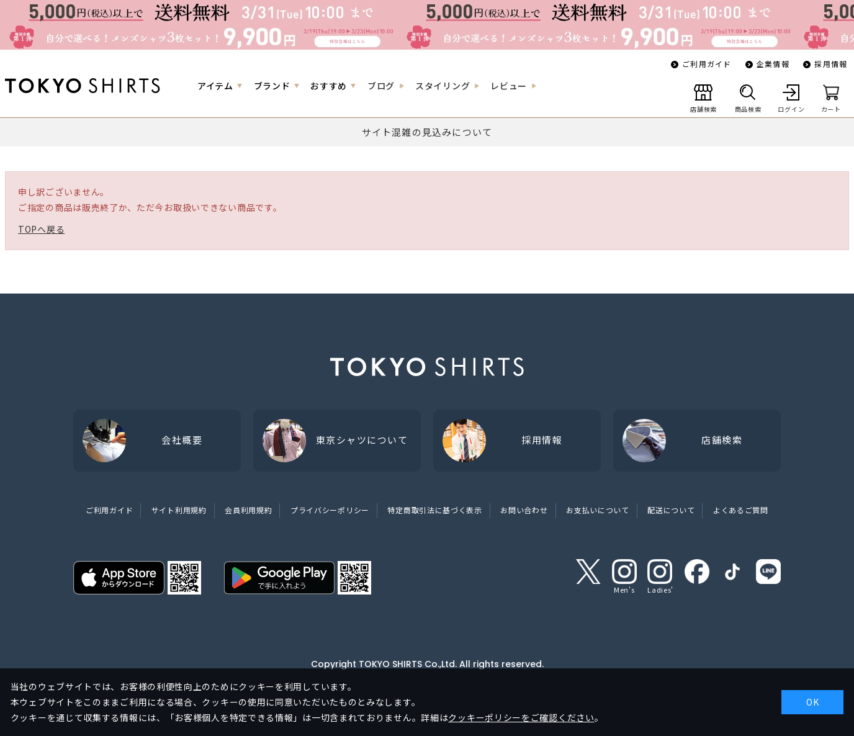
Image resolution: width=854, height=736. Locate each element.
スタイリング (442, 85)
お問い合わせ (523, 510)
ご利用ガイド (706, 63)
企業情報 (773, 63)
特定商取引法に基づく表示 (434, 510)
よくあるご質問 (740, 510)
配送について (670, 510)
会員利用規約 (248, 510)
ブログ (381, 85)
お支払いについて (597, 510)
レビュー (508, 85)
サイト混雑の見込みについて (427, 131)
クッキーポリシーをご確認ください (521, 717)
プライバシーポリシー (329, 510)
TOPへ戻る (41, 229)
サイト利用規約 (179, 510)
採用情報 (830, 63)
